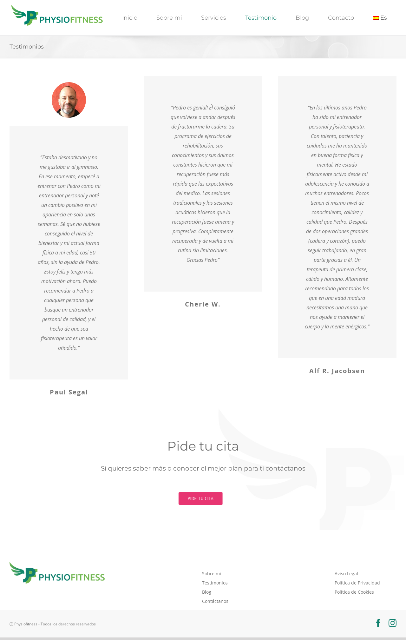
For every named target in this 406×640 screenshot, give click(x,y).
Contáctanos (215, 601)
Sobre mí (211, 574)
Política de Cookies (354, 592)
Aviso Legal (346, 574)
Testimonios (215, 583)
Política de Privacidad (357, 583)
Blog (206, 592)
